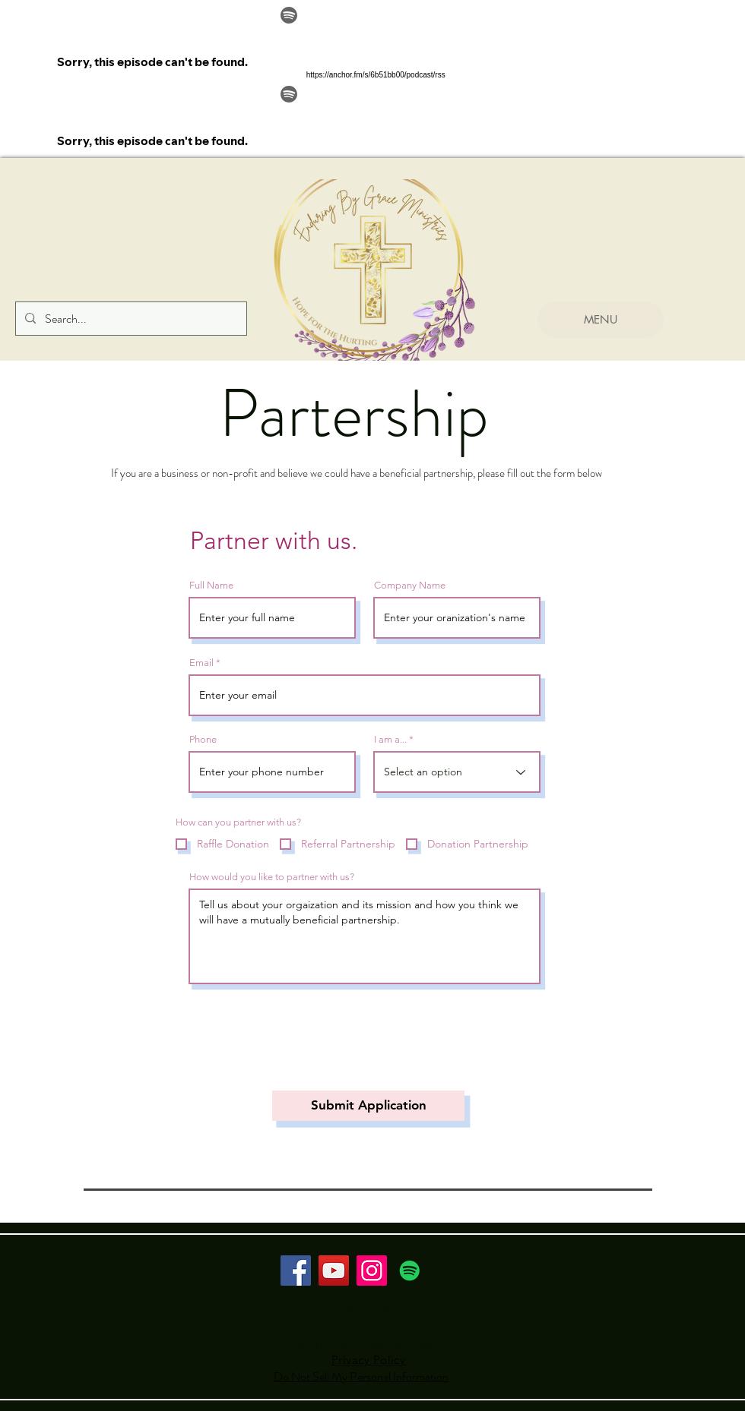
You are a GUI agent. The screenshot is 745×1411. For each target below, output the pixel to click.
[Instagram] (372, 1270)
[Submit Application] (368, 1106)
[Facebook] (296, 1270)
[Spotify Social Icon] (410, 1270)
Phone (203, 739)
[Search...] (129, 318)
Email (201, 663)
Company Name (409, 585)
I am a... (390, 739)
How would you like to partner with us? (271, 877)
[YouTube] (334, 1270)
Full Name (211, 585)
